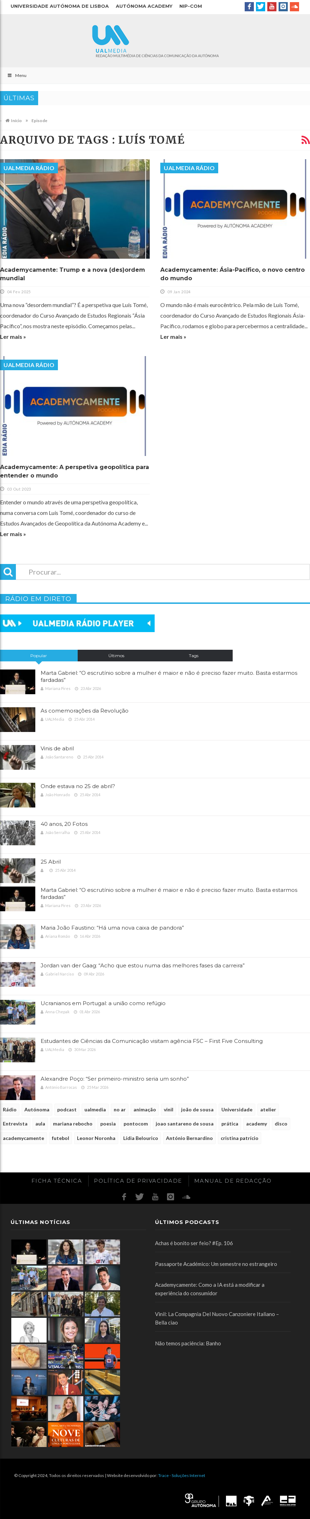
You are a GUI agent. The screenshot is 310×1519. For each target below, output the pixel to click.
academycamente (23, 1138)
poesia (108, 1124)
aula (40, 1124)
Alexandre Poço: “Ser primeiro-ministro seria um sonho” (115, 1078)
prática (229, 1124)
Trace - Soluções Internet (181, 1475)
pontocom (136, 1124)
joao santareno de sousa (185, 1124)
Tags (193, 655)
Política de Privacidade (138, 1180)
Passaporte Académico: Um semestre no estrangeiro (216, 1264)
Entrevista (15, 1124)
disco (281, 1124)
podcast (67, 1109)
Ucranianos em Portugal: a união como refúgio (103, 1003)
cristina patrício (239, 1138)
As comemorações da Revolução (85, 710)
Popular (38, 655)
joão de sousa (197, 1109)
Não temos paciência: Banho (188, 1343)
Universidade (236, 1109)
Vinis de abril (57, 748)
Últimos (116, 655)
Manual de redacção (233, 1180)
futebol (60, 1138)
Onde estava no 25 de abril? (78, 786)
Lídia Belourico (140, 1138)
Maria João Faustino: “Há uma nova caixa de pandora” (112, 927)
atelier (268, 1109)
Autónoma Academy (144, 6)
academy (256, 1124)
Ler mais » (13, 336)
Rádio (10, 1109)
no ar (120, 1109)
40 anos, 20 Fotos (64, 824)
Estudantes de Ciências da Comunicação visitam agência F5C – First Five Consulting (152, 1041)
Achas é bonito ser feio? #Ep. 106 (194, 1243)
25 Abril (51, 861)
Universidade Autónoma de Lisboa (60, 6)
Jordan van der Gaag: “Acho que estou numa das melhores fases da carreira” (143, 965)
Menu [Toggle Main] (16, 75)
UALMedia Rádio (29, 167)
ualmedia (95, 1109)
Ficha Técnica (56, 1180)
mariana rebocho (73, 1124)
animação (144, 1109)
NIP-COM (190, 6)
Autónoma (36, 1109)
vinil (168, 1109)
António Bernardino (189, 1138)
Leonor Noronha (96, 1138)
